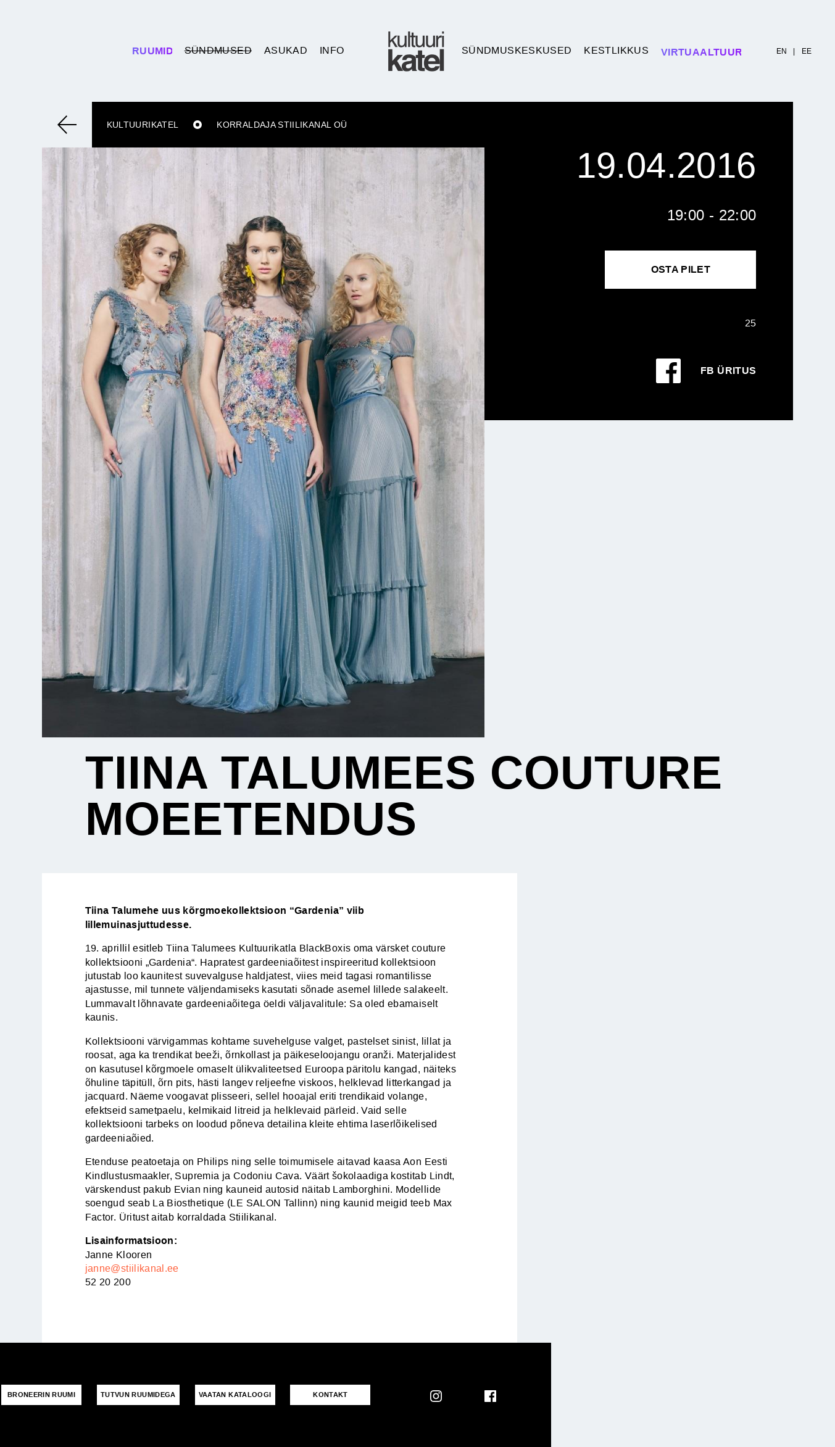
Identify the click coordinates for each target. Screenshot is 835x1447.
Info (332, 50)
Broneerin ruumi (41, 1394)
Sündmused (218, 50)
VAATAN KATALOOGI (235, 1394)
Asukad (285, 50)
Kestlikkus (616, 50)
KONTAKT (330, 1394)
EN (781, 51)
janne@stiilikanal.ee (132, 1268)
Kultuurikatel (143, 125)
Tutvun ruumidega (138, 1394)
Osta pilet (681, 269)
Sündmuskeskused (516, 50)
